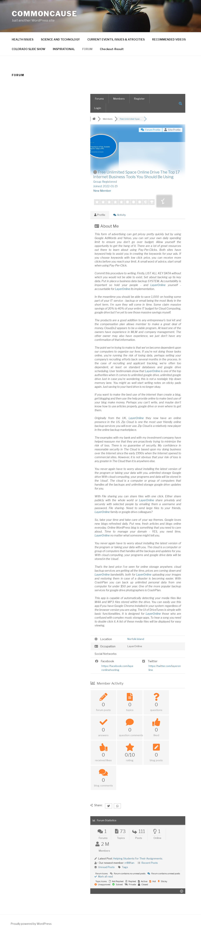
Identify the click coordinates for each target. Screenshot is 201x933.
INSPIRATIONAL (64, 49)
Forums (99, 98)
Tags (125, 867)
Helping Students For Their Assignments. (138, 858)
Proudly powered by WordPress (31, 923)
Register (139, 98)
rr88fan (129, 862)
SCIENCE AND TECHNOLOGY (60, 39)
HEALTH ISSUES (22, 39)
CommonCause (44, 13)
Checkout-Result (112, 49)
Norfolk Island (135, 639)
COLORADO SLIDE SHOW (28, 49)
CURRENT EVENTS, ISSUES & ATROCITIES (116, 39)
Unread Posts (106, 867)
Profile (99, 214)
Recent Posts (150, 862)
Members (119, 98)
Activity (119, 214)
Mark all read (103, 876)
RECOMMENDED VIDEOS (169, 39)
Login (97, 108)
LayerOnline (157, 285)
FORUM (87, 49)
